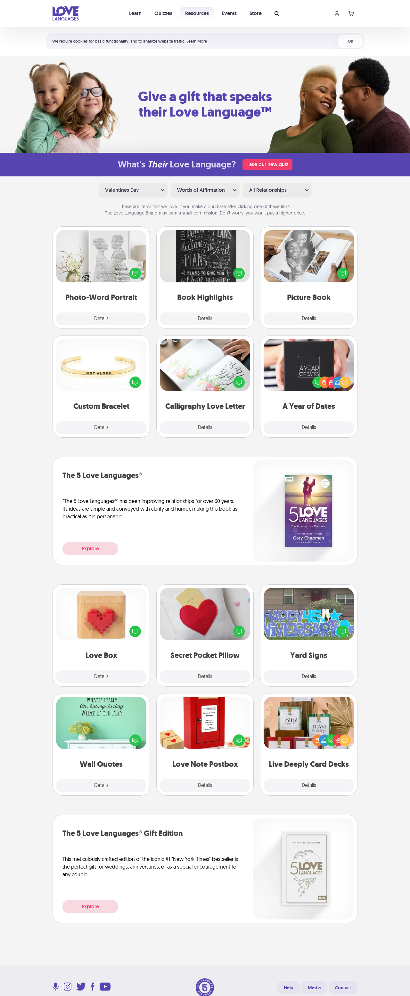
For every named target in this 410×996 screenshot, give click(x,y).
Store (256, 13)
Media (314, 988)
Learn (135, 13)
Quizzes (163, 13)
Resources (197, 13)
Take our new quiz (267, 164)
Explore (90, 548)
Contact (343, 988)
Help (288, 988)
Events (229, 13)
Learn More (196, 41)
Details (101, 318)
